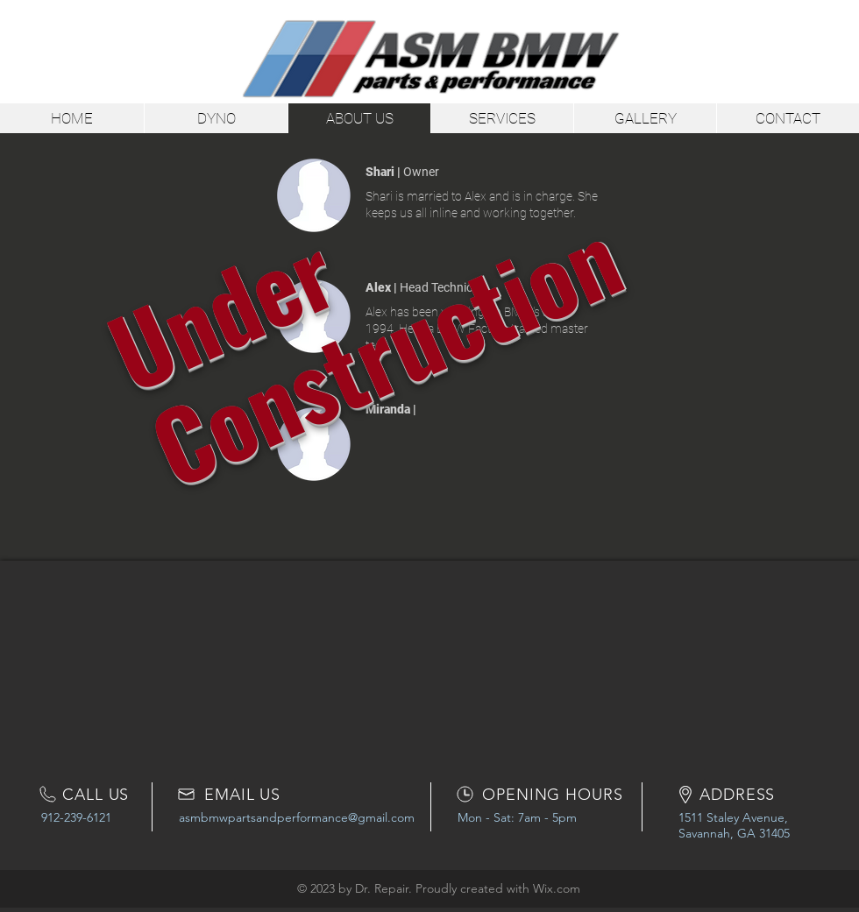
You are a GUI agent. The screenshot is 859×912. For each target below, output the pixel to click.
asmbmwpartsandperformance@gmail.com (297, 817)
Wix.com (556, 888)
